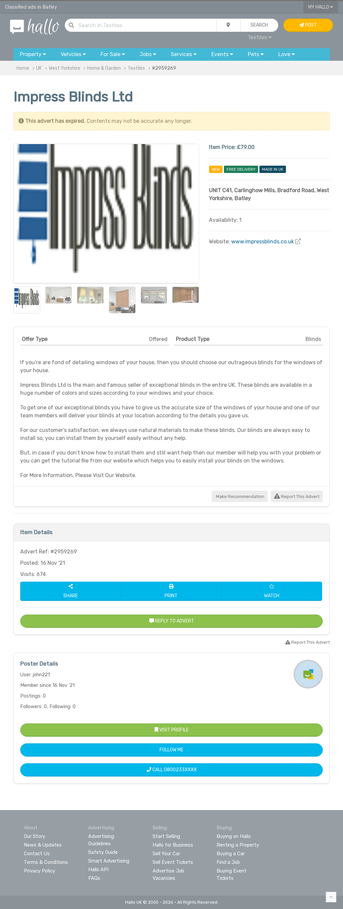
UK (39, 68)
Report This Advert (296, 496)
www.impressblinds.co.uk (262, 241)
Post (308, 25)
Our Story (34, 836)
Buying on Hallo (234, 836)
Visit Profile (172, 730)
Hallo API (98, 869)
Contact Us (37, 854)
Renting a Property (238, 845)
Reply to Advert (171, 621)
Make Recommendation (239, 496)
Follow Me (171, 750)
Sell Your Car (166, 854)
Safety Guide (103, 852)
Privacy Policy (39, 871)
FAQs (94, 878)
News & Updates (43, 845)
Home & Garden (104, 68)
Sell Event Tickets (173, 862)
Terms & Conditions (46, 862)
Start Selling (166, 836)
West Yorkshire (64, 68)
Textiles (260, 37)
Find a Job (228, 862)
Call (172, 770)
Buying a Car (231, 854)
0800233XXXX (180, 770)
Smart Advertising (108, 861)
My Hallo (320, 7)
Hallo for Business (173, 845)
